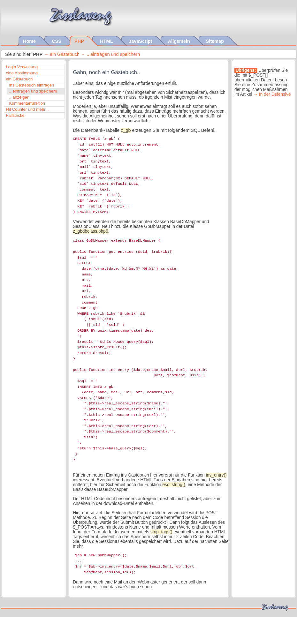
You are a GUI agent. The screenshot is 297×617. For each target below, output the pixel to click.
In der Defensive (275, 94)
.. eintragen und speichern (113, 54)
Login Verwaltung (22, 66)
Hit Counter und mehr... (27, 109)
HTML (107, 41)
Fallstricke (15, 115)
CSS (57, 41)
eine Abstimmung (22, 73)
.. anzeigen (19, 97)
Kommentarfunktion (27, 103)
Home (30, 41)
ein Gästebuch (65, 54)
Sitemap (215, 41)
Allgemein (180, 41)
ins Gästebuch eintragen (31, 85)
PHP (79, 41)
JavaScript (141, 41)
